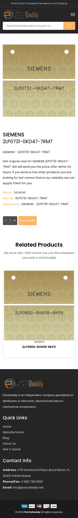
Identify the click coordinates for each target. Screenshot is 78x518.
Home (7, 426)
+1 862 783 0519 (31, 482)
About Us (9, 443)
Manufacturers (13, 432)
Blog (6, 438)
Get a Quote (27, 220)
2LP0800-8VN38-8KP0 (39, 347)
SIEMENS (20, 192)
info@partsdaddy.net (28, 487)
